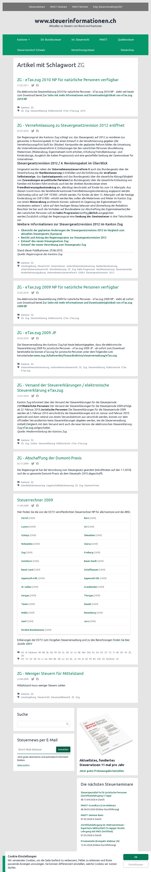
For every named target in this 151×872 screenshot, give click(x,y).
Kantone (25, 107)
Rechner (110, 659)
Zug (27, 111)
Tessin (24, 604)
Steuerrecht (43, 266)
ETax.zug (74, 111)
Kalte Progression (86, 269)
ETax (66, 111)
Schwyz (25, 535)
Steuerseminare (37, 7)
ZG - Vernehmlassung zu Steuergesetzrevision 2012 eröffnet (71, 125)
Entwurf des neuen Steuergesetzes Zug (44, 241)
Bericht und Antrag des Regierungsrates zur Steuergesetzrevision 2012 (63, 237)
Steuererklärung (38, 111)
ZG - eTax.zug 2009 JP (36, 333)
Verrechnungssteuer (83, 50)
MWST (104, 39)
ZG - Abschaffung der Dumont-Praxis (49, 458)
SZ (105, 652)
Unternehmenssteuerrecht (34, 269)
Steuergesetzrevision (97, 272)
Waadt (87, 604)
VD (121, 652)
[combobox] (43, 724)
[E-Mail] (35, 749)
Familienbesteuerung (106, 266)
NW (83, 652)
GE (59, 652)
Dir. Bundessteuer (51, 39)
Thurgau (88, 595)
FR (55, 652)
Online (33, 443)
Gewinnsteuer (58, 266)
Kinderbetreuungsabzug (33, 272)
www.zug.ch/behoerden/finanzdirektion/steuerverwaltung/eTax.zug (75, 355)
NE (79, 652)
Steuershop (127, 50)
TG (110, 652)
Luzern (25, 526)
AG (22, 652)
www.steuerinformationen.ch (75, 20)
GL (63, 652)
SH (97, 652)
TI (114, 652)
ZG (32, 107)
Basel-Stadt (90, 561)
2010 (82, 111)
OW (89, 652)
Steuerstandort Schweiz (31, 50)
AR (39, 652)
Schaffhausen (91, 569)
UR (117, 652)
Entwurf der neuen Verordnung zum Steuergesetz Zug (53, 244)
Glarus (87, 544)
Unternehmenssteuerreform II (62, 272)
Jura (86, 621)
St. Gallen (26, 587)
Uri (85, 526)
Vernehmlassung (57, 269)
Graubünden (90, 587)
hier (127, 640)
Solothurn (26, 561)
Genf (23, 621)
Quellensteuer (126, 39)
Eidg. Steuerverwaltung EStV (107, 7)
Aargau (25, 595)
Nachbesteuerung (105, 269)
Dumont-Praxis (92, 485)
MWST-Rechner (80, 7)
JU (71, 652)
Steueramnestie (124, 269)
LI (42, 659)
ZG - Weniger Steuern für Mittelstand (50, 673)
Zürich (24, 518)
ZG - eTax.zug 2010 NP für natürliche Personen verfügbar (68, 80)
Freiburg (88, 552)
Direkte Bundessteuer (32, 630)
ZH (22, 655)
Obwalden (89, 535)
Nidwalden (27, 544)
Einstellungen (136, 864)
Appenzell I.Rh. (92, 578)
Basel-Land (27, 569)
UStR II (81, 272)
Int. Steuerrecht (80, 39)
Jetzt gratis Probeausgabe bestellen (101, 770)
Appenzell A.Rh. (29, 578)
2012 (111, 272)
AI (26, 652)
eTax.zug (27, 427)
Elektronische (55, 111)
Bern (86, 518)
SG (93, 652)
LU (75, 652)
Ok (135, 857)
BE (43, 652)
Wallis (24, 612)
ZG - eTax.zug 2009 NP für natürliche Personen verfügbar (68, 287)
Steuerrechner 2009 (35, 500)
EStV (29, 643)
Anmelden (63, 749)
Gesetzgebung (28, 266)
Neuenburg (90, 612)
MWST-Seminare (58, 7)
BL (47, 652)
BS (51, 652)
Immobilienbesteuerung (33, 485)
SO (101, 652)
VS (125, 652)
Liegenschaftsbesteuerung (60, 485)
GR (67, 652)
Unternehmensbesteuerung (80, 266)
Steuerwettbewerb (60, 697)
